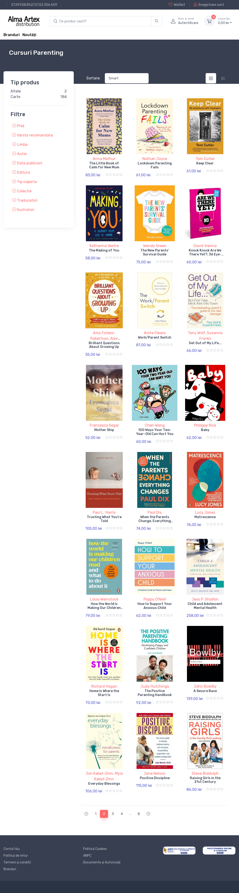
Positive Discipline (155, 778)
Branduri (12, 35)
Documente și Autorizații (101, 862)
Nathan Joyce (154, 158)
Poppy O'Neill (155, 599)
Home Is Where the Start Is (104, 693)
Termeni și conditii (17, 862)
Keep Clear (205, 163)
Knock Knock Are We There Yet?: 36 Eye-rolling (205, 254)
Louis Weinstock (104, 599)
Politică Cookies (95, 849)
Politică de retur (16, 856)
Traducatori (25, 200)
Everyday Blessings (104, 784)
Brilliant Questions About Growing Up (104, 345)
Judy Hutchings (155, 686)
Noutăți (29, 35)
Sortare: (93, 78)
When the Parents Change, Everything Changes (154, 521)
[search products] (100, 21)
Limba (20, 144)
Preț (18, 126)
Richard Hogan (104, 686)
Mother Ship (104, 430)
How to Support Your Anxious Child (154, 606)
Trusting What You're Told (104, 519)
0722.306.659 (46, 5)
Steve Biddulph (205, 773)
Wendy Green (154, 246)
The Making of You (104, 250)
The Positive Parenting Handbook (155, 693)
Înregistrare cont (208, 5)
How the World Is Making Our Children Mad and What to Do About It (104, 610)
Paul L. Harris (104, 512)
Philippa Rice (205, 425)
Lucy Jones (205, 512)
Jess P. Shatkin (205, 599)
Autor (19, 154)
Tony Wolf (196, 333)
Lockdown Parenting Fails (155, 165)
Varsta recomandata (32, 135)
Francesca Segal (104, 425)
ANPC (87, 856)
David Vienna (205, 246)
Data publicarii (27, 163)
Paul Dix (155, 512)
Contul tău (12, 849)
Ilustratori (23, 209)
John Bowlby (205, 686)
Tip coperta (24, 182)
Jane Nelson (154, 773)
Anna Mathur (104, 158)
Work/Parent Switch (154, 338)
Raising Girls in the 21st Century (205, 780)
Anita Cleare (154, 333)
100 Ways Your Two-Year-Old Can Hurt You (154, 432)
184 (63, 97)
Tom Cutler (205, 158)
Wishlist (177, 5)
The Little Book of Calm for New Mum (104, 165)
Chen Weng (155, 425)
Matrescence (205, 517)
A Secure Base (205, 691)
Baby (205, 430)
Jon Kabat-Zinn (99, 773)
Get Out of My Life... (205, 343)
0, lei (225, 21)
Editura (21, 172)
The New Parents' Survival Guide (155, 252)
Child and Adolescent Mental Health (205, 606)
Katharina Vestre (104, 246)
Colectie (22, 191)
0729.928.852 (22, 5)
